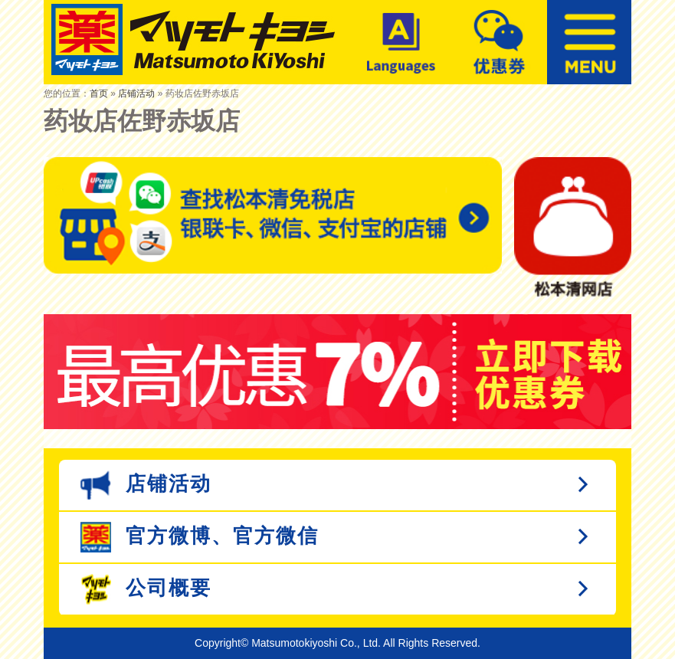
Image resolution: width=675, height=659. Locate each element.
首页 (99, 93)
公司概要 (145, 589)
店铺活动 (136, 93)
